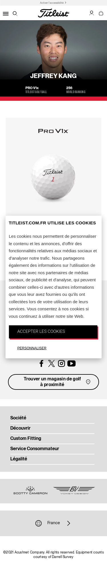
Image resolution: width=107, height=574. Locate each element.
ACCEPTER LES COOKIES (41, 331)
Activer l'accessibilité (52, 3)
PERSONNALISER (32, 348)
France (53, 523)
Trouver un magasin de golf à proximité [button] (58, 382)
